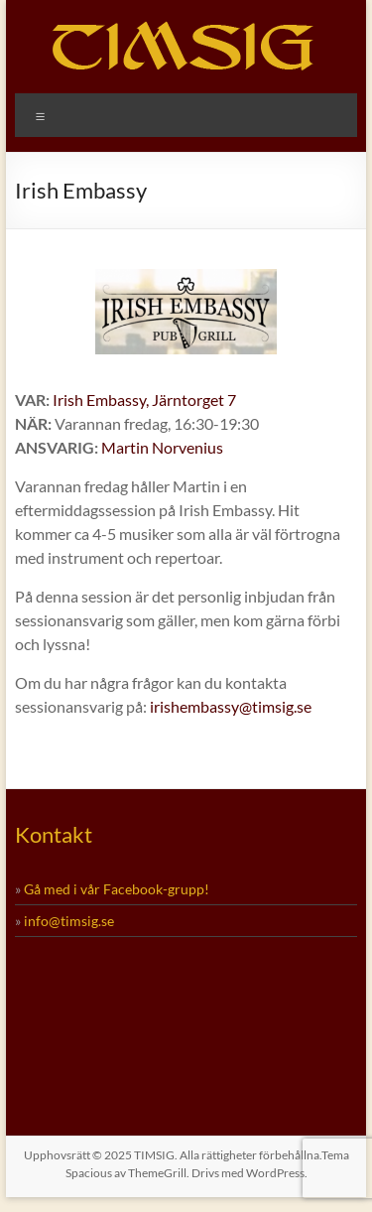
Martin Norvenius (162, 447)
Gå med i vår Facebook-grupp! (116, 888)
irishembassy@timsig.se (230, 706)
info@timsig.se (69, 920)
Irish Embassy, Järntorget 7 (144, 399)
